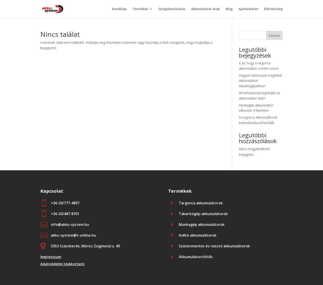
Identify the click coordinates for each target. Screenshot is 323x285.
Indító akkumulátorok (197, 235)
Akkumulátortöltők (195, 256)
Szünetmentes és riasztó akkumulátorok (214, 246)
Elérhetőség (273, 9)
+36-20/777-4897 (65, 203)
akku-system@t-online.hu (73, 235)
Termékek (140, 9)
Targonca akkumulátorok (201, 203)
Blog (229, 9)
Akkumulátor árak (205, 9)
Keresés (274, 35)
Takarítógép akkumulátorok (203, 213)
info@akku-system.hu (70, 224)
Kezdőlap (119, 9)
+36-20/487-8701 (65, 213)
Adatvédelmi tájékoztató (62, 263)
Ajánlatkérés (248, 9)
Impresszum (50, 256)
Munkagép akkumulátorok (202, 224)
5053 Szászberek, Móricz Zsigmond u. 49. (86, 246)
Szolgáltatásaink (171, 9)
